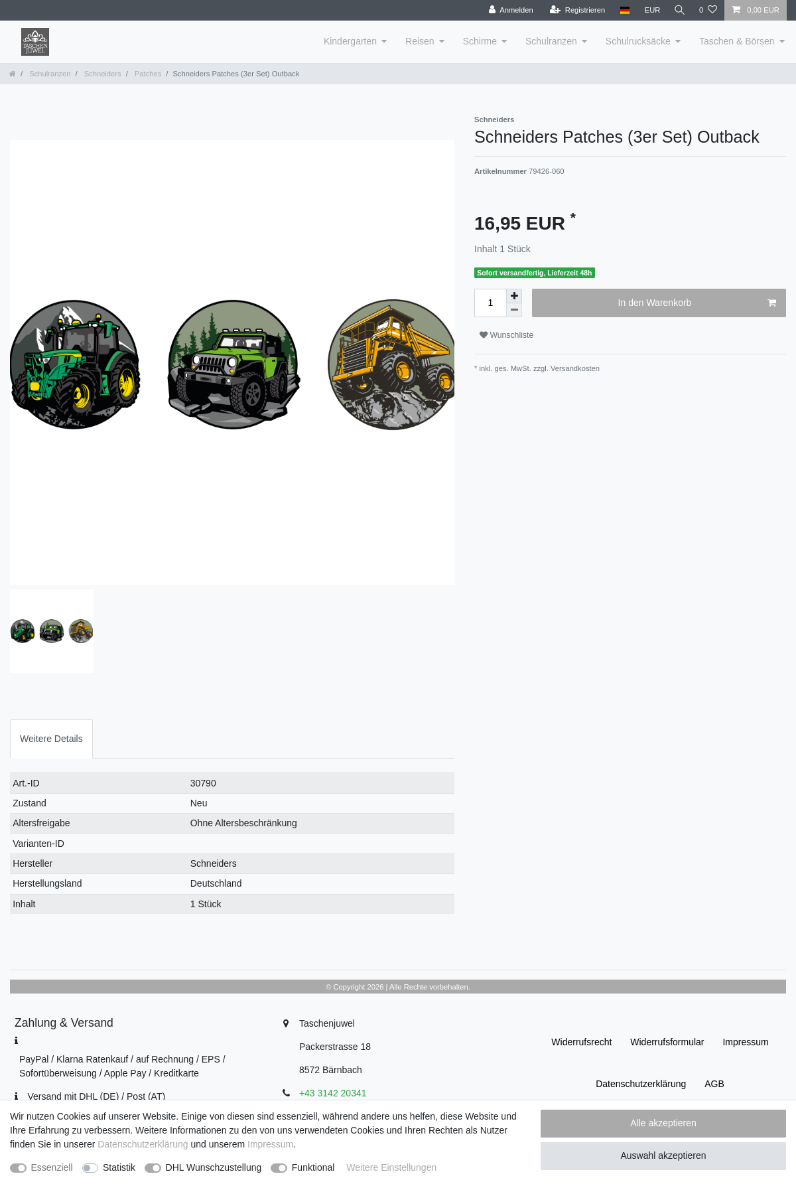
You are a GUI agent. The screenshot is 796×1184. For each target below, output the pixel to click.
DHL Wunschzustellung (214, 1167)
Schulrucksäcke (638, 41)
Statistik (119, 1167)
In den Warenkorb (697, 303)
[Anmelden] (508, 10)
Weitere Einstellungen (391, 1167)
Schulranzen (551, 41)
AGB (714, 1083)
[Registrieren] (575, 10)
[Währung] (650, 10)
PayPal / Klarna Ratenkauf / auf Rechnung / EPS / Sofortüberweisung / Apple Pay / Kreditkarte (122, 1066)
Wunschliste (506, 335)
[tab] (51, 739)
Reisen (419, 41)
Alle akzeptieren (663, 1123)
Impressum (745, 1042)
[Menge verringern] (514, 310)
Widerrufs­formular (667, 1042)
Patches (147, 74)
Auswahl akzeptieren (663, 1155)
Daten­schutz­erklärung (641, 1083)
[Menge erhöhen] (514, 296)
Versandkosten (574, 368)
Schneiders (101, 74)
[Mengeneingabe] (490, 303)
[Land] (622, 10)
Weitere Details (51, 738)
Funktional (313, 1167)
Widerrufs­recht (581, 1042)
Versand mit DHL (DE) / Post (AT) (96, 1096)
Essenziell (52, 1167)
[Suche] (678, 10)
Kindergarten (350, 41)
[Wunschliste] (708, 10)
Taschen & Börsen (737, 41)
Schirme (480, 41)
